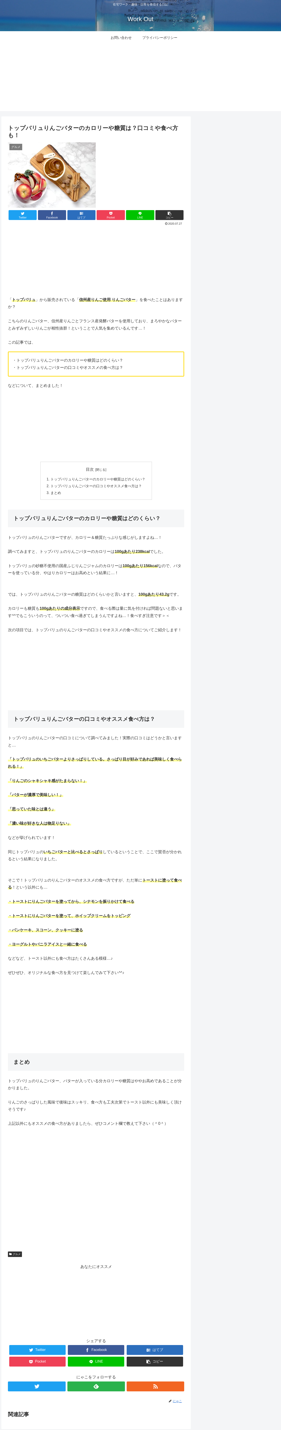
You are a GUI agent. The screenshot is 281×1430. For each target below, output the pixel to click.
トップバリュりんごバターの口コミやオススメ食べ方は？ (96, 486)
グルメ (15, 1254)
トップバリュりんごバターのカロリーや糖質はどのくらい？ (97, 479)
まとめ (55, 494)
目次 (90, 469)
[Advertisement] (140, 80)
